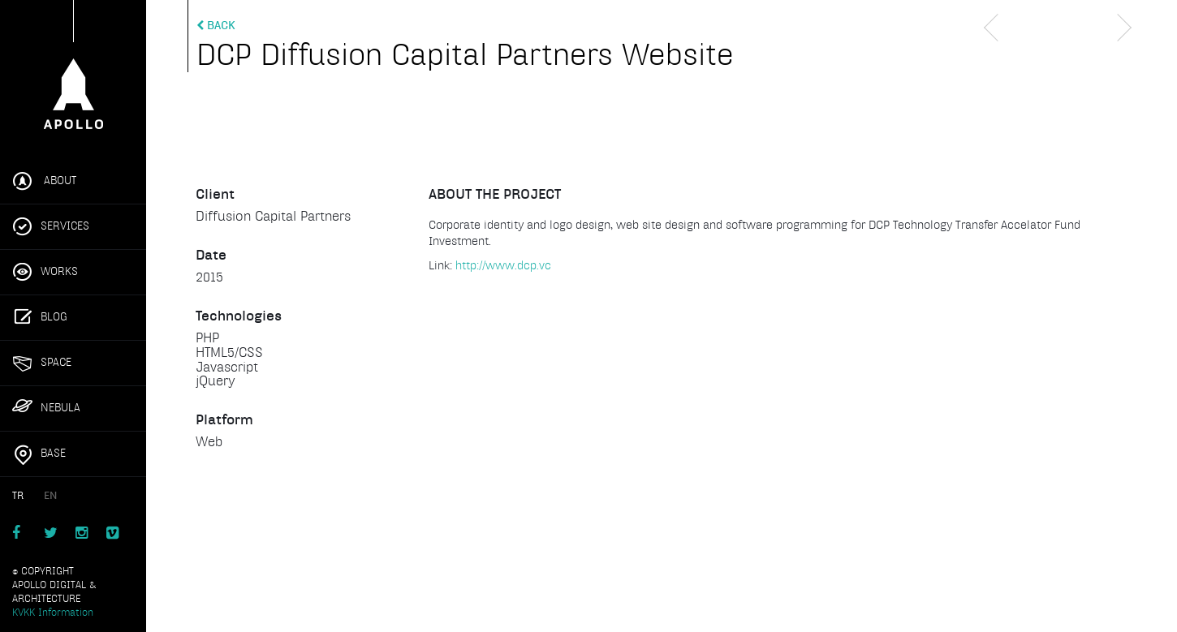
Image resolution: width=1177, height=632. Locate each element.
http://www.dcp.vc (503, 266)
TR (18, 495)
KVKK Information (52, 612)
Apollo (73, 71)
